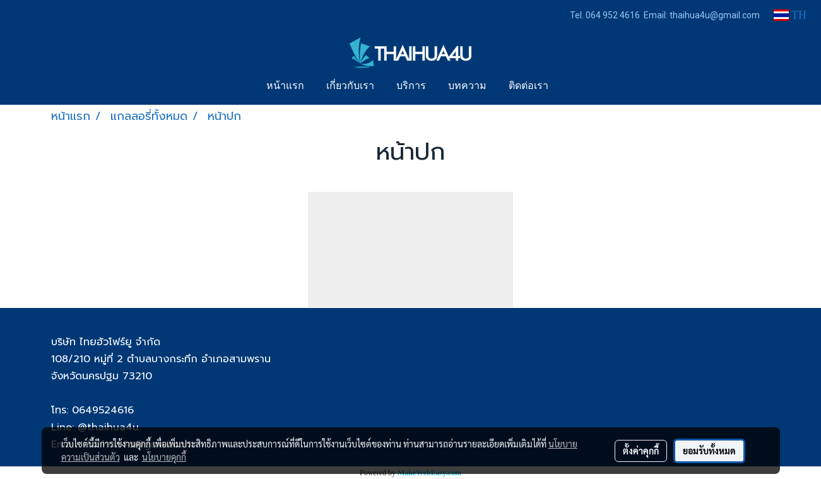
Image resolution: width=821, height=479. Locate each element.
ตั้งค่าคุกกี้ (641, 450)
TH (790, 15)
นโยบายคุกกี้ (164, 457)
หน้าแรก (285, 86)
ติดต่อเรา (528, 86)
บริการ (411, 86)
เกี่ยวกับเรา (350, 86)
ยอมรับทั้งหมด (709, 450)
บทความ (467, 86)
